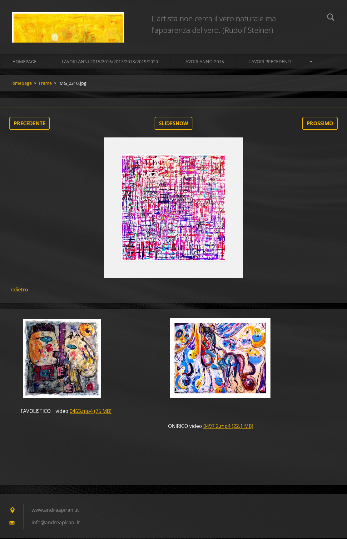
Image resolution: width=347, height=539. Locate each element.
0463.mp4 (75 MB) (91, 411)
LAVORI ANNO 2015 (203, 62)
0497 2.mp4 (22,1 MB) (228, 427)
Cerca (331, 18)
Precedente (29, 124)
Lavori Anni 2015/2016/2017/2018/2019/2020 (110, 62)
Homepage (24, 62)
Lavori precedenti (270, 62)
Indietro (18, 290)
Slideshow (173, 124)
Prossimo (320, 124)
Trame (45, 84)
